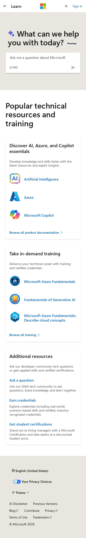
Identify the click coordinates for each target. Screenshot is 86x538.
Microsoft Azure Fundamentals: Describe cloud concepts (50, 317)
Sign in (77, 6)
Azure (29, 197)
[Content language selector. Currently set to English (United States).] (30, 471)
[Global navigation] (4, 6)
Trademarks (41, 517)
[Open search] (66, 6)
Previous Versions (45, 503)
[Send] (73, 67)
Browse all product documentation (36, 232)
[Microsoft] (43, 6)
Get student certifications (30, 424)
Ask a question (21, 380)
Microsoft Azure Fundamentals (49, 281)
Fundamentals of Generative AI (49, 299)
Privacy (50, 510)
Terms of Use (18, 517)
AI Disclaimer (18, 503)
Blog (12, 510)
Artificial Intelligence (41, 179)
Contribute (31, 510)
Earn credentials (22, 400)
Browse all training (24, 335)
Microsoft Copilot (39, 215)
